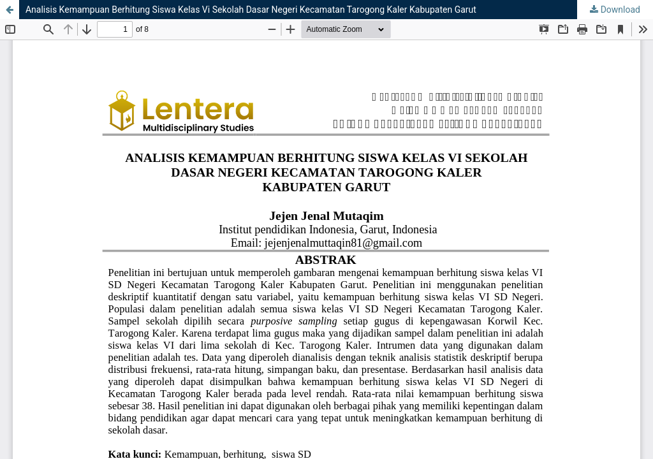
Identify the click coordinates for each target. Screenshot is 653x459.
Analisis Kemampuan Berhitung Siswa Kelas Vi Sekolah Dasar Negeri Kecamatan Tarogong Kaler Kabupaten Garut (251, 9)
